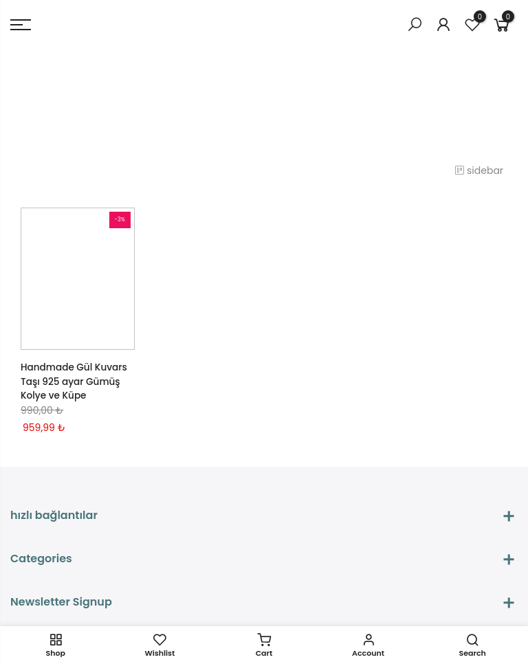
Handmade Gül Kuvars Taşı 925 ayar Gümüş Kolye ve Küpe (75, 380)
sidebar (482, 170)
